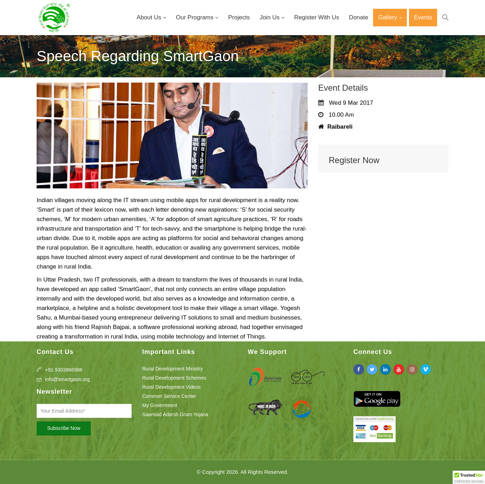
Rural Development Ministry (172, 369)
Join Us (270, 17)
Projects (239, 17)
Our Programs (195, 17)
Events (423, 17)
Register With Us (316, 17)
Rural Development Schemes (174, 378)
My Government (159, 405)
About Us (150, 17)
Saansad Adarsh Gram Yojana (175, 414)
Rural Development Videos (171, 387)
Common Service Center (169, 396)
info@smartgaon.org (67, 379)
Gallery (388, 17)
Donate (359, 17)
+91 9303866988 (63, 370)
